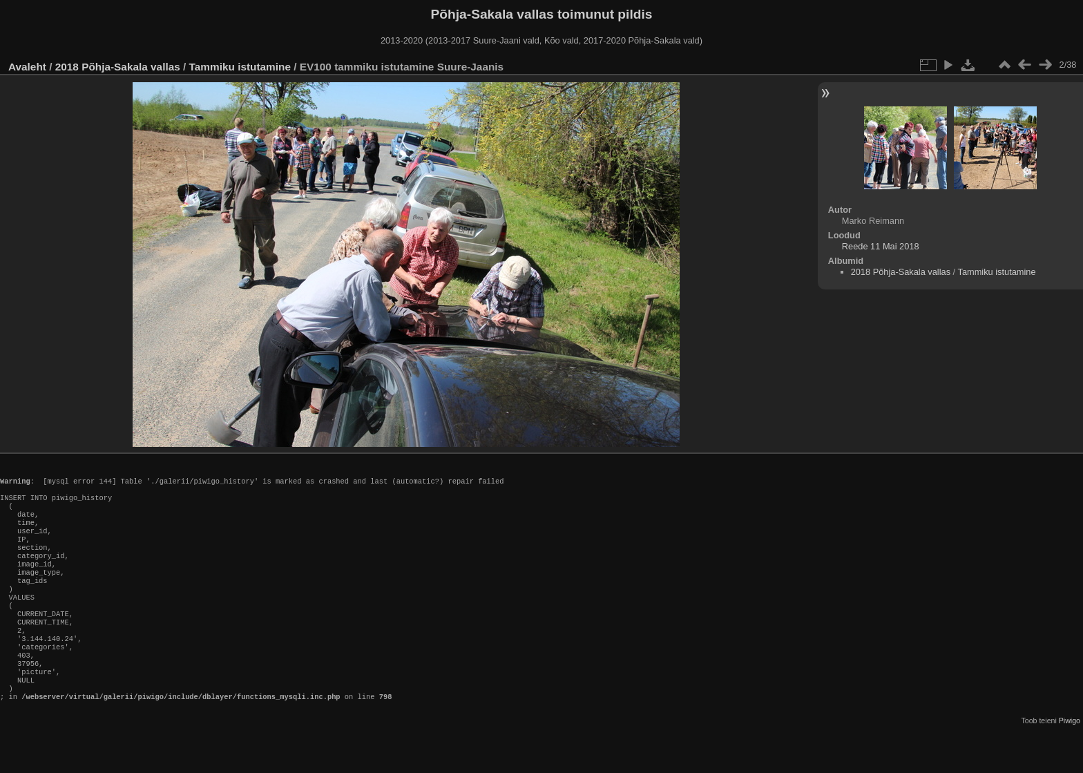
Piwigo (1069, 762)
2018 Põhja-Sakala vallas (117, 67)
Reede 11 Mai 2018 (880, 246)
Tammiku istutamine (240, 67)
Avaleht (27, 67)
